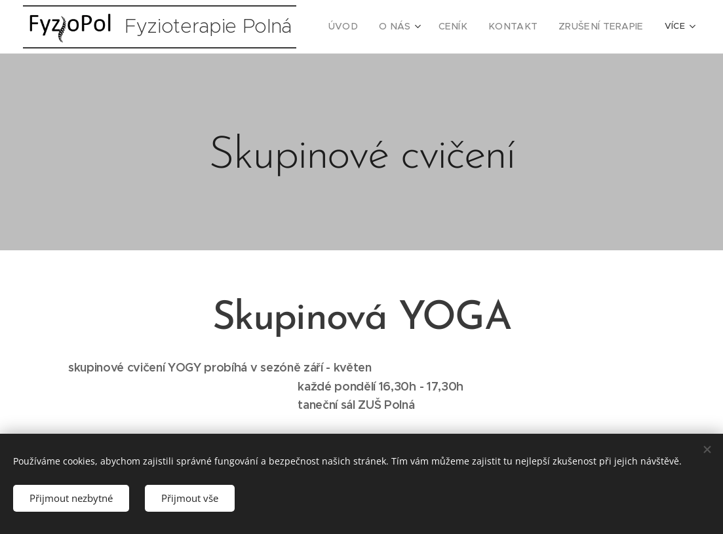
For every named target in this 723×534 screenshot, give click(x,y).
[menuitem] (367, 26)
